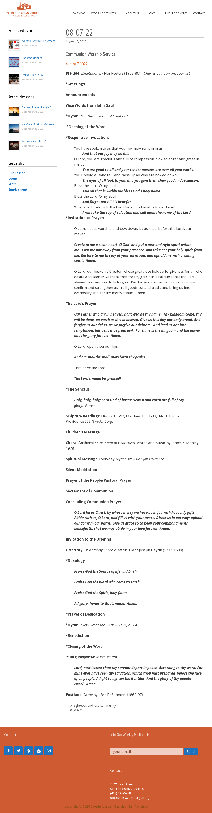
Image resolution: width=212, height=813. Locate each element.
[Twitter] (18, 750)
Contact (199, 13)
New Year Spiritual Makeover (39, 124)
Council (13, 178)
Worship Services (107, 13)
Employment (17, 189)
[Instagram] (48, 750)
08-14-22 (76, 710)
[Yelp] (28, 750)
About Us (136, 13)
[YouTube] (38, 750)
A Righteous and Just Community (93, 706)
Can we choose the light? (36, 107)
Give (155, 13)
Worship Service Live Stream (38, 41)
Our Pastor (16, 173)
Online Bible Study (32, 75)
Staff (12, 184)
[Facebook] (8, 750)
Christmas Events (32, 58)
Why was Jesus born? (34, 141)
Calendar (79, 13)
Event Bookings (176, 13)
